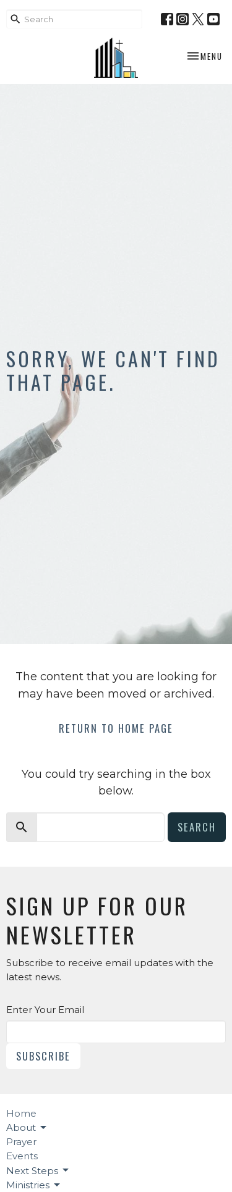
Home (21, 1113)
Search (197, 827)
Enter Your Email (45, 1009)
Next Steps (38, 1170)
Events (22, 1156)
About (27, 1128)
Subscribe (43, 1056)
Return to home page (116, 728)
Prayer (21, 1142)
